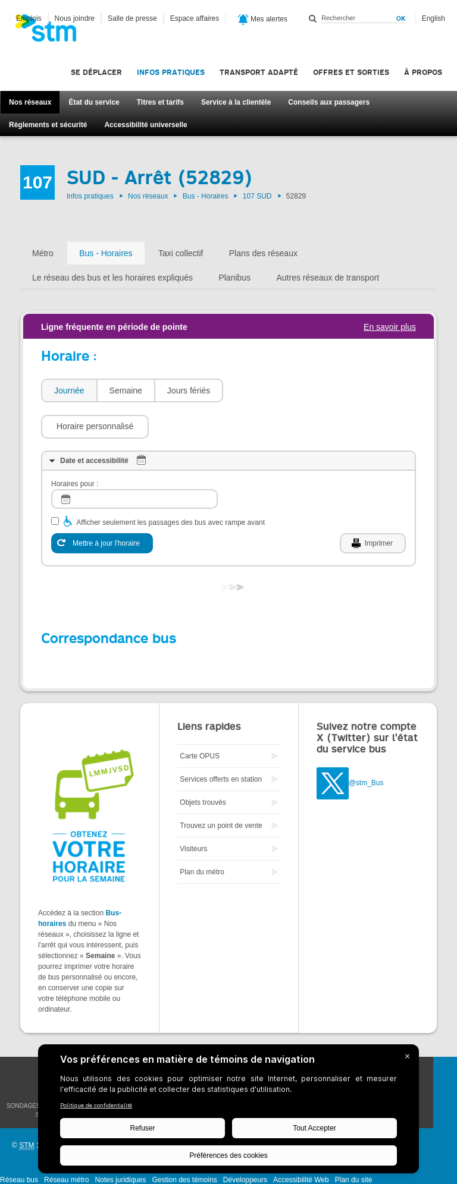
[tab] (68, 391)
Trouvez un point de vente (221, 790)
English (433, 18)
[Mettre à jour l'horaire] (102, 507)
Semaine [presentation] (125, 390)
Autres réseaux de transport (327, 277)
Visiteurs (193, 813)
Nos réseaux (30, 102)
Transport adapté (259, 72)
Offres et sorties (351, 72)
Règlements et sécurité (48, 125)
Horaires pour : (74, 448)
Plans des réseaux (263, 253)
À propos (423, 72)
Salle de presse (132, 18)
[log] (134, 463)
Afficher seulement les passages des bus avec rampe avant (170, 487)
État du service (93, 102)
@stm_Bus (366, 747)
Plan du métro (202, 836)
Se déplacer (96, 72)
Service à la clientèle (236, 102)
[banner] (52, 31)
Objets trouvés (203, 767)
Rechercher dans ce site (313, 18)
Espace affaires (195, 18)
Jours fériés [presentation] (188, 390)
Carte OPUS (200, 720)
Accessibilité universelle (145, 125)
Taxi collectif (180, 253)
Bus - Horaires (205, 196)
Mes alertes (262, 19)
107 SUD (257, 196)
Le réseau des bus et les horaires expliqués (112, 277)
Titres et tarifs (160, 102)
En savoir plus (390, 327)
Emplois (29, 18)
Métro (43, 253)
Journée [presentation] (69, 390)
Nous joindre (75, 18)
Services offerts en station (221, 743)
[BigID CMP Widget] (228, 1112)
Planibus (234, 277)
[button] (283, 390)
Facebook (445, 1033)
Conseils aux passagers (329, 102)
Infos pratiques (171, 72)
